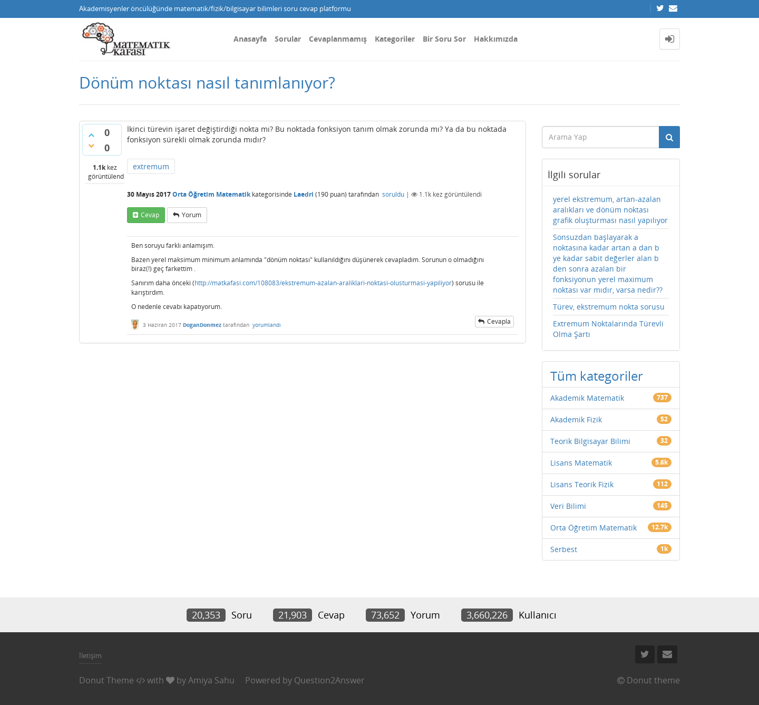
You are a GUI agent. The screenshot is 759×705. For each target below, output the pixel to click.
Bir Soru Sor (444, 39)
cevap (150, 214)
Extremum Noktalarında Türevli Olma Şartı (608, 328)
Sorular (288, 39)
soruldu (393, 194)
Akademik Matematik (587, 398)
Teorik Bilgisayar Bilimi (590, 441)
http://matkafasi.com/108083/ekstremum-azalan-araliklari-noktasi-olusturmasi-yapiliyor (323, 282)
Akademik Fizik (576, 419)
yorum (191, 214)
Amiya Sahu (211, 680)
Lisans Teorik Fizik (582, 484)
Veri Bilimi (568, 506)
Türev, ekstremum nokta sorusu (609, 307)
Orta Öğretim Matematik (211, 194)
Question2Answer (329, 680)
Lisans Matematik (581, 463)
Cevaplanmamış (338, 39)
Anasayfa (250, 39)
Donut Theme (106, 680)
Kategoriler (395, 39)
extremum (151, 166)
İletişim (90, 655)
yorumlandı (266, 325)
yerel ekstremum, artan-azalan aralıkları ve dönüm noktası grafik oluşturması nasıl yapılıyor (610, 209)
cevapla (499, 321)
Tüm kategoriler (596, 375)
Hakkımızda (496, 39)
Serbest (563, 549)
